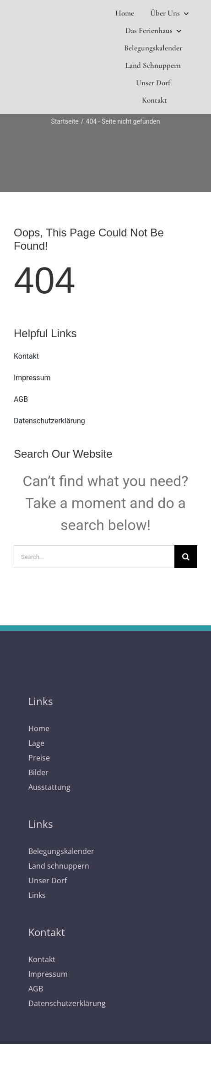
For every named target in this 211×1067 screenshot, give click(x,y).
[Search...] (94, 556)
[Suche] (185, 556)
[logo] (58, 54)
